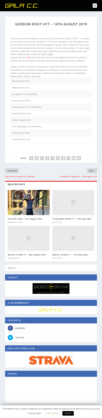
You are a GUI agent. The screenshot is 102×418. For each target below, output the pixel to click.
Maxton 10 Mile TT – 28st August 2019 (27, 254)
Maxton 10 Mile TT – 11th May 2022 (70, 254)
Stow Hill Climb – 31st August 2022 (25, 218)
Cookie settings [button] (52, 413)
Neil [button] (29, 57)
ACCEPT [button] (68, 413)
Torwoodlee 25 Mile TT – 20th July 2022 (71, 218)
